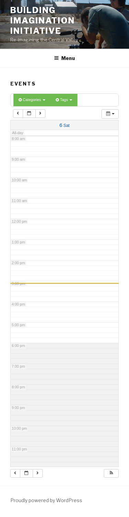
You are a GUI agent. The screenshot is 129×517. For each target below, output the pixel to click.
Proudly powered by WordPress (46, 500)
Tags (64, 100)
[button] (111, 473)
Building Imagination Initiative (42, 20)
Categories (32, 100)
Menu (64, 58)
